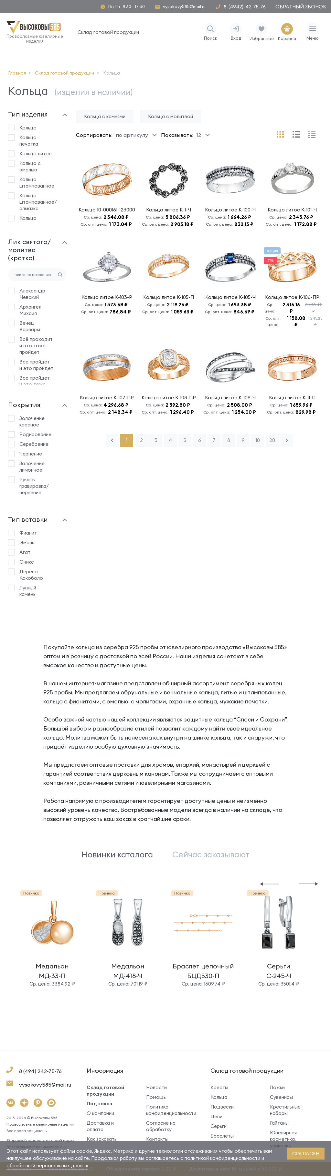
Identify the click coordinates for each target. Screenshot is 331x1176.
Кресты (219, 1087)
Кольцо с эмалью (30, 166)
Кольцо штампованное (36, 182)
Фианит (28, 533)
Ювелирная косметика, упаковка (283, 1139)
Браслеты (222, 1136)
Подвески (222, 1107)
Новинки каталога (117, 854)
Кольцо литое (35, 153)
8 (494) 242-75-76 (40, 1071)
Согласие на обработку (161, 1126)
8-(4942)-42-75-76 (245, 6)
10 (258, 440)
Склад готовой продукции (108, 32)
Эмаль (26, 542)
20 (272, 440)
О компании (100, 1113)
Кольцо (28, 128)
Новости (156, 1087)
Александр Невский (32, 294)
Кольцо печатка (28, 140)
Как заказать (102, 1139)
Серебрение (33, 444)
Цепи (216, 1116)
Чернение (30, 454)
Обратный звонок (300, 7)
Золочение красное (32, 421)
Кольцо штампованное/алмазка (36, 201)
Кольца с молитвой (170, 116)
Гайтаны (279, 1123)
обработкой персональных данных (47, 1165)
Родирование (35, 434)
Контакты (157, 1139)
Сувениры (281, 1097)
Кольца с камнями (104, 116)
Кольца (218, 1097)
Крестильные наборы (285, 1110)
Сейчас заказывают (211, 854)
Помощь (156, 1097)
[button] (269, 883)
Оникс (26, 562)
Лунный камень (27, 591)
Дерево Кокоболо (31, 574)
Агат (24, 552)
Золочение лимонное (32, 466)
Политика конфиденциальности (168, 1110)
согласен (305, 1153)
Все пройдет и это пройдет (36, 365)
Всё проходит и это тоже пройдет (36, 345)
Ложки (277, 1087)
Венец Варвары (29, 326)
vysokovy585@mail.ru (184, 6)
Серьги (218, 1126)
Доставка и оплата (100, 1126)
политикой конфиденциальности (222, 1158)
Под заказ (99, 1103)
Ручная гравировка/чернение (34, 486)
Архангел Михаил (30, 310)
